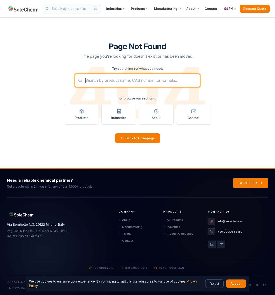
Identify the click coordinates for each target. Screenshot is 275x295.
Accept (236, 283)
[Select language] (230, 9)
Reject (214, 283)
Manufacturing (167, 8)
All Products (173, 220)
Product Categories (178, 233)
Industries (116, 8)
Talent (125, 233)
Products (140, 8)
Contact (211, 8)
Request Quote (254, 8)
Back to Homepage (137, 138)
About (192, 8)
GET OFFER (250, 183)
